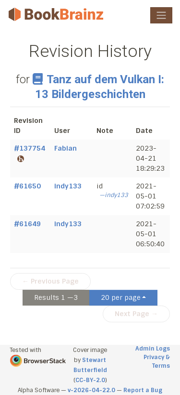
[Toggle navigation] (161, 15)
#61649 (27, 223)
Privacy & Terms (157, 361)
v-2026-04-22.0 (91, 390)
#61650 (27, 186)
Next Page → (136, 313)
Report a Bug (142, 390)
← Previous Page (50, 281)
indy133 (68, 186)
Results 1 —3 (56, 297)
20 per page (121, 297)
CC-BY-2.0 (90, 380)
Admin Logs (152, 348)
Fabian (65, 148)
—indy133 (113, 195)
